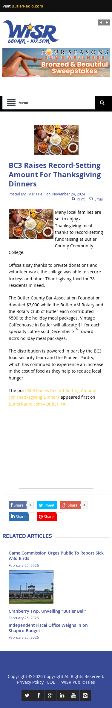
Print (78, 199)
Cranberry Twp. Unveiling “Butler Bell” (47, 611)
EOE (50, 682)
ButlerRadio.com (27, 6)
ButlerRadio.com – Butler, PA (37, 404)
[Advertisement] (56, 450)
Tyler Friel (35, 194)
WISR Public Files (78, 682)
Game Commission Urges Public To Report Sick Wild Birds (56, 555)
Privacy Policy (30, 682)
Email (96, 199)
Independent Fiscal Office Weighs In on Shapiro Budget (48, 627)
